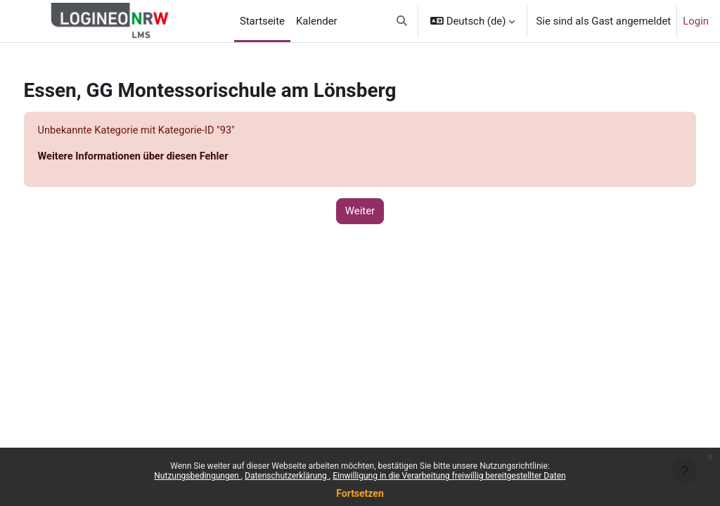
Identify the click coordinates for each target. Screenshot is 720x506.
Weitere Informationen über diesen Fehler (161, 157)
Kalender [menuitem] (317, 21)
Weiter (360, 211)
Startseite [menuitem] (262, 21)
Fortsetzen (360, 493)
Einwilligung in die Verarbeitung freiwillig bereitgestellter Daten (449, 476)
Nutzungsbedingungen (197, 476)
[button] (402, 21)
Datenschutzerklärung (287, 476)
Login (696, 21)
